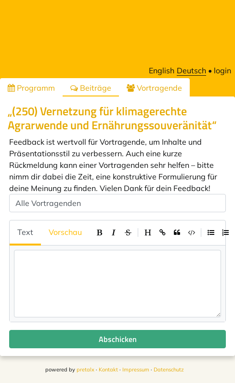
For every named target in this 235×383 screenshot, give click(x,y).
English (161, 70)
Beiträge (90, 88)
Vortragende (154, 88)
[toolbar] (162, 232)
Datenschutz (169, 369)
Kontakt (108, 369)
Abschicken (118, 339)
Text (25, 232)
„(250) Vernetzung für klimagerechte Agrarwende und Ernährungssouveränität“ (112, 118)
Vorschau (65, 232)
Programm (31, 88)
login (222, 70)
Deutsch (191, 70)
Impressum (135, 369)
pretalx (85, 369)
